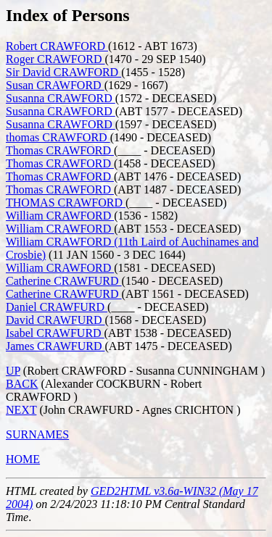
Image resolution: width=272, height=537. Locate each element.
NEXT (21, 410)
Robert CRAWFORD (57, 46)
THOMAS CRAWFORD (65, 202)
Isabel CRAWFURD (55, 333)
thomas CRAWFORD (58, 137)
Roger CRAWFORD (55, 59)
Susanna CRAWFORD (60, 98)
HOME (23, 459)
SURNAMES (37, 434)
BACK (22, 384)
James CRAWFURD (55, 346)
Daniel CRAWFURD (56, 307)
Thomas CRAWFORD (60, 150)
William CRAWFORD (60, 215)
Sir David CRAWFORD (63, 72)
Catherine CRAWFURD (64, 281)
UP (13, 371)
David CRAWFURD (55, 320)
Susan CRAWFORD (55, 85)
